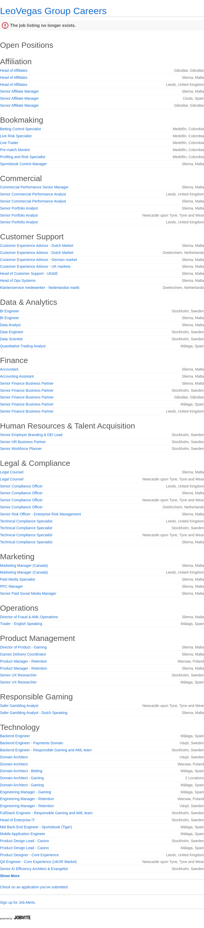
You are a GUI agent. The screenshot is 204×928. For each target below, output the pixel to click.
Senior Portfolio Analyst (19, 208)
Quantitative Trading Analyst (23, 346)
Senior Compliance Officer (21, 486)
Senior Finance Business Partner (27, 383)
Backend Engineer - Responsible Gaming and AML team (46, 750)
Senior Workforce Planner (21, 449)
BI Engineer (9, 311)
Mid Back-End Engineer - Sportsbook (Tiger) (36, 827)
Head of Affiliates (13, 70)
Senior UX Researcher (18, 675)
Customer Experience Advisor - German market (38, 260)
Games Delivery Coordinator (23, 654)
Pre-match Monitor (15, 150)
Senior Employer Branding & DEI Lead (31, 435)
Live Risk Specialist (16, 136)
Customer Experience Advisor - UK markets (35, 266)
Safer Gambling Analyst (19, 706)
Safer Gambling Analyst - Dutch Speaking (33, 713)
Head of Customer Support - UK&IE (29, 273)
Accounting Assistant (17, 376)
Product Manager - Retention (23, 661)
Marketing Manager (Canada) (24, 565)
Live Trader (9, 143)
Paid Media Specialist (17, 579)
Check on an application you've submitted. (34, 887)
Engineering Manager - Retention (27, 799)
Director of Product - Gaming (23, 647)
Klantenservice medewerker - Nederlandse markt (39, 287)
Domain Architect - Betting (21, 771)
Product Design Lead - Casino (24, 841)
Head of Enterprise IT (17, 820)
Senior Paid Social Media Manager (28, 593)
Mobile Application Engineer (22, 834)
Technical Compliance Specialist (26, 521)
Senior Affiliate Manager (19, 91)
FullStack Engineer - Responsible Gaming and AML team (46, 813)
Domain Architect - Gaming (22, 778)
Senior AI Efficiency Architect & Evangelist (34, 869)
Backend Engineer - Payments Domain (31, 743)
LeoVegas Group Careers (53, 10)
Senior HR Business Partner (23, 442)
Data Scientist (11, 339)
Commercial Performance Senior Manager (34, 187)
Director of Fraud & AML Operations (29, 617)
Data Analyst (10, 325)
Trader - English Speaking (21, 624)
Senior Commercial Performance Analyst (33, 194)
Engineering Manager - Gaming (25, 792)
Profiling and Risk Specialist (22, 157)
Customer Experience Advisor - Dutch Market (36, 245)
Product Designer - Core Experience (29, 855)
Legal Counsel (12, 472)
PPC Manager (11, 586)
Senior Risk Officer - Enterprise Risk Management (40, 514)
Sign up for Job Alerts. (18, 902)
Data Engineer (12, 332)
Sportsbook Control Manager (23, 164)
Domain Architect (14, 757)
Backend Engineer (15, 736)
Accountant (9, 369)
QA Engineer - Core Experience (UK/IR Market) (38, 862)
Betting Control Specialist (20, 129)
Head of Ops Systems (18, 280)
